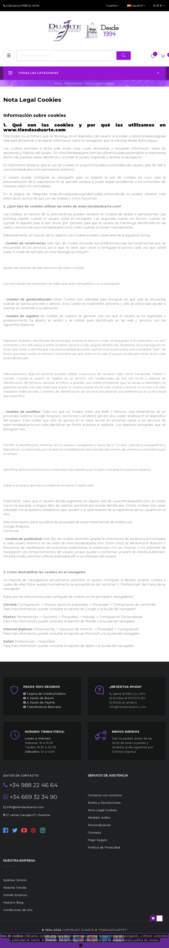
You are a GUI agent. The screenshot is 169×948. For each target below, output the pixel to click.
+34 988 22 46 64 (33, 785)
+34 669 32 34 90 (32, 796)
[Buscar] (74, 55)
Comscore (11, 531)
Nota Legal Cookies (102, 810)
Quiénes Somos (15, 880)
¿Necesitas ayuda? (125, 686)
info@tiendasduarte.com (127, 707)
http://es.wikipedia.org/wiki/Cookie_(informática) (87, 194)
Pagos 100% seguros (41, 686)
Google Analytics (16, 526)
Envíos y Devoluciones (104, 802)
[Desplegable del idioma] (136, 5)
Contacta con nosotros (105, 795)
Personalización (99, 825)
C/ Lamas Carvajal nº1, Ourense (27, 815)
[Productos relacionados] (159, 5)
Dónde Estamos (15, 895)
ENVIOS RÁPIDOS (125, 731)
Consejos (94, 832)
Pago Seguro (97, 840)
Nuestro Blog (13, 902)
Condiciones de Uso (18, 910)
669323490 (136, 698)
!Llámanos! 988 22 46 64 (23, 5)
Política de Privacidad (104, 847)
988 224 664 (135, 693)
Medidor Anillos (99, 817)
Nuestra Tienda (14, 887)
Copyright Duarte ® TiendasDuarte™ (94, 930)
